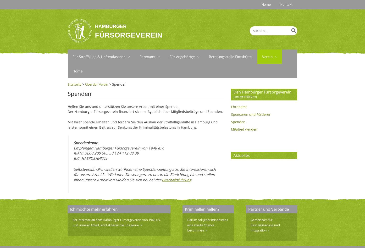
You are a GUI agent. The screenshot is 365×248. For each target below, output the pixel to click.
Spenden (238, 107)
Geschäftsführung (177, 165)
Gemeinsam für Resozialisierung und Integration (267, 210)
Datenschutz (275, 239)
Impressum (252, 239)
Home (292, 239)
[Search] (294, 30)
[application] (126, 57)
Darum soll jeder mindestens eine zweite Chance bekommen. (206, 210)
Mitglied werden (244, 115)
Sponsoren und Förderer (251, 100)
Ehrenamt (239, 92)
